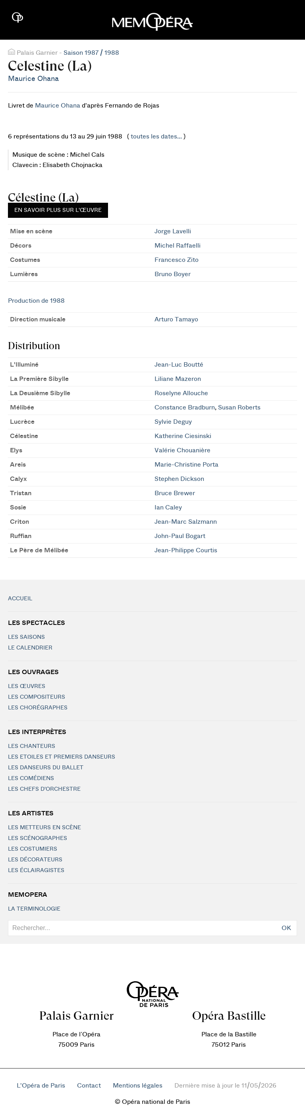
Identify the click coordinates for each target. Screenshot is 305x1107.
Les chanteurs (31, 746)
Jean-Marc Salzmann (185, 522)
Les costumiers (32, 849)
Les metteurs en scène (44, 827)
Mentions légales (137, 1085)
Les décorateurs (35, 860)
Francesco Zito (176, 260)
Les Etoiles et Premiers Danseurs (61, 757)
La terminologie (34, 909)
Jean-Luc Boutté (178, 364)
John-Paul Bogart (179, 536)
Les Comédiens (31, 778)
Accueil (20, 599)
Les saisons (26, 637)
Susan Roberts (239, 407)
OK (286, 928)
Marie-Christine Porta (186, 464)
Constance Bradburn (184, 407)
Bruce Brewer (174, 493)
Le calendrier (30, 648)
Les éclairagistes (36, 870)
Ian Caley (168, 507)
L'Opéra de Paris (41, 1085)
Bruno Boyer (172, 274)
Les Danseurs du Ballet (45, 768)
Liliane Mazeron (177, 379)
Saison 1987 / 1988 (91, 53)
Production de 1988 (36, 301)
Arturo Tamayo (176, 319)
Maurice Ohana (33, 78)
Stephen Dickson (179, 479)
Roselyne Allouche (181, 393)
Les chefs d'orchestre (44, 789)
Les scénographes (37, 838)
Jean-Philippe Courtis (185, 550)
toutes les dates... (156, 136)
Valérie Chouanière (182, 450)
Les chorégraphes (38, 708)
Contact (89, 1085)
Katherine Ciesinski (182, 436)
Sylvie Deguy (173, 422)
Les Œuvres (26, 686)
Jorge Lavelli (172, 231)
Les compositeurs (36, 697)
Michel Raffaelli (177, 245)
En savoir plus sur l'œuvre (58, 210)
